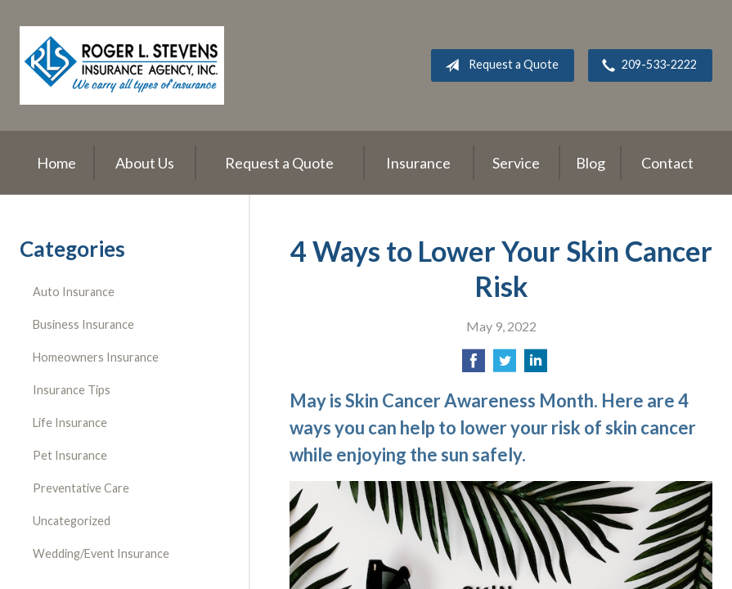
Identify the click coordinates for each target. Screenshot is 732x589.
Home (56, 163)
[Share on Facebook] (473, 365)
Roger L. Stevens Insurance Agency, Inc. (122, 65)
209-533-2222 (646, 65)
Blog (590, 163)
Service (516, 163)
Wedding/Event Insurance (101, 553)
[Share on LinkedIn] (535, 365)
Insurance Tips (71, 390)
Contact (667, 163)
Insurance (418, 163)
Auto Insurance (74, 292)
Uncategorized (71, 521)
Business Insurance (83, 324)
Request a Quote (498, 65)
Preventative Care (81, 488)
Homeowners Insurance (96, 357)
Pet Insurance (70, 455)
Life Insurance (70, 422)
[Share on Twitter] (504, 365)
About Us (144, 163)
